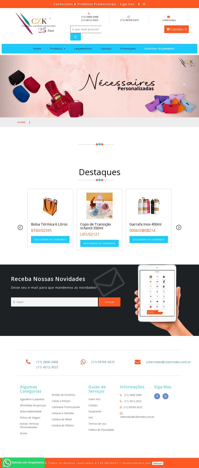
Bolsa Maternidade (31, 411)
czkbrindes (169, 18)
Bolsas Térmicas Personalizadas (29, 425)
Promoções (128, 48)
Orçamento (95, 411)
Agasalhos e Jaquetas (32, 399)
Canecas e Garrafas (63, 413)
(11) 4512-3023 (89, 20)
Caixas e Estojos (61, 401)
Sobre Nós (95, 399)
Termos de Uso (97, 423)
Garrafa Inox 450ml (145, 224)
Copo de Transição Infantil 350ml (95, 226)
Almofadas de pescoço (33, 405)
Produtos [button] (57, 48)
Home (38, 48)
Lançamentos (83, 48)
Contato (106, 48)
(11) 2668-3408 (89, 16)
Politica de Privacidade (101, 429)
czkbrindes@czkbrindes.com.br (168, 362)
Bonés (23, 433)
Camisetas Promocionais (66, 407)
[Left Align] (75, 36)
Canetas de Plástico (63, 425)
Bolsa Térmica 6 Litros (49, 224)
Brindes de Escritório (63, 394)
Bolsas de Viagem (30, 417)
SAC (91, 417)
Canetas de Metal (62, 419)
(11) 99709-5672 (129, 20)
